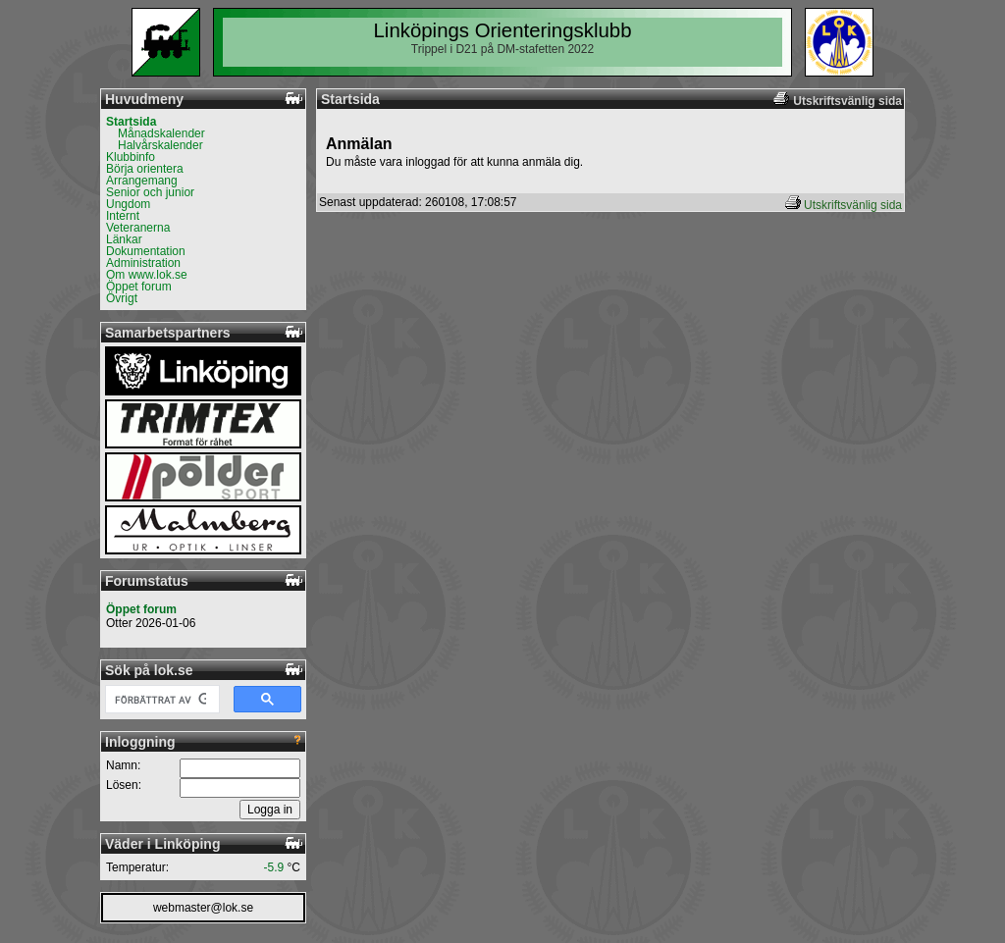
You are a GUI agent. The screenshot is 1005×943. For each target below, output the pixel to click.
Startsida (131, 122)
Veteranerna (138, 228)
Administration (143, 263)
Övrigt (121, 298)
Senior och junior (150, 192)
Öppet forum (139, 286)
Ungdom (128, 204)
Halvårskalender (160, 145)
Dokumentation (145, 251)
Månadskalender (161, 133)
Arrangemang (142, 180)
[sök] (160, 699)
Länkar (124, 239)
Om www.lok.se (146, 275)
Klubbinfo (130, 157)
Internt (122, 216)
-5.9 (274, 867)
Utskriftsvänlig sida (853, 205)
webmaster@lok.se (203, 908)
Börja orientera (145, 169)
